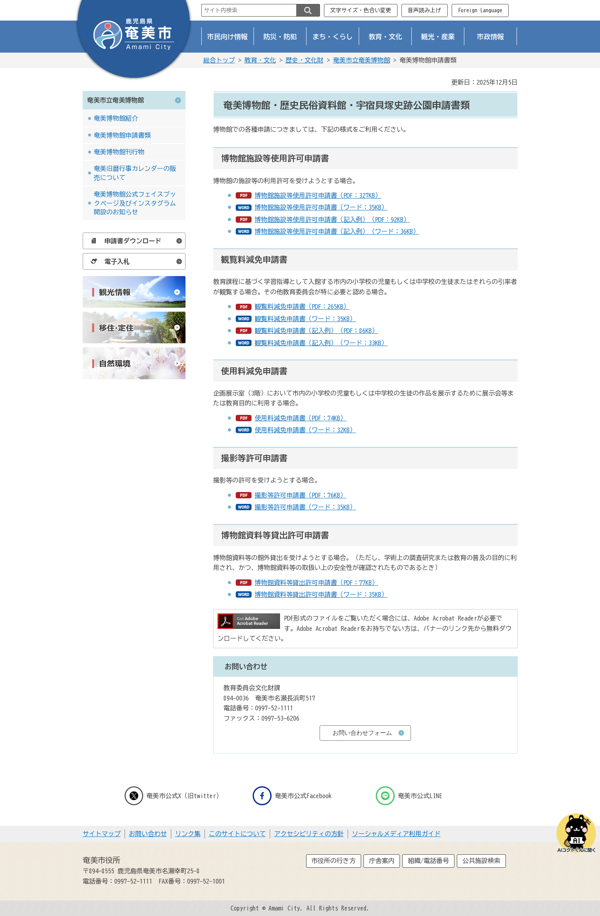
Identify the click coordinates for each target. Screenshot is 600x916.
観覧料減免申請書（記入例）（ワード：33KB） (321, 343)
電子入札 (108, 261)
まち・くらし (332, 36)
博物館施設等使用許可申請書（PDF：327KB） (318, 195)
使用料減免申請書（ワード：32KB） (305, 430)
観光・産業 (438, 36)
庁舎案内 (381, 860)
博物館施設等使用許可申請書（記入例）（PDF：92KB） (332, 219)
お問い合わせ (148, 834)
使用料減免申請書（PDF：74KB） (300, 418)
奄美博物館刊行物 (119, 152)
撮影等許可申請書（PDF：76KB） (300, 495)
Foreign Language (480, 10)
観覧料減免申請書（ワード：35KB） (305, 319)
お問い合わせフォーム (362, 732)
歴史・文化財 (305, 60)
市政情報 (490, 36)
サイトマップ (102, 834)
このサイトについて (237, 834)
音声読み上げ (424, 10)
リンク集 (188, 834)
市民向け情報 (227, 36)
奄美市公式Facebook (292, 795)
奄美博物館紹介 (116, 118)
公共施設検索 (481, 860)
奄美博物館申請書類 (122, 135)
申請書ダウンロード (123, 241)
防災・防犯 (280, 36)
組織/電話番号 (428, 860)
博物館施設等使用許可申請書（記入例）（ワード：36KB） (337, 231)
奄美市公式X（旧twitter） (174, 795)
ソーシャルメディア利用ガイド (396, 834)
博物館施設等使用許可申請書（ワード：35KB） (321, 207)
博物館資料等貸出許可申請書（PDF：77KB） (316, 582)
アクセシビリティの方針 (309, 834)
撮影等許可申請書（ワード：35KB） (305, 507)
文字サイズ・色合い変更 (360, 10)
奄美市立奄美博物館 (361, 60)
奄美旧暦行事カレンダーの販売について (135, 172)
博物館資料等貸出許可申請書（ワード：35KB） (321, 594)
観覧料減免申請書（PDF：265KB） (302, 306)
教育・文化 (385, 36)
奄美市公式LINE (409, 795)
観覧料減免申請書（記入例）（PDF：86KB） (316, 330)
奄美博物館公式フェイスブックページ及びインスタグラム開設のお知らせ (135, 203)
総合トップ (219, 60)
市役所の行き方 (333, 860)
